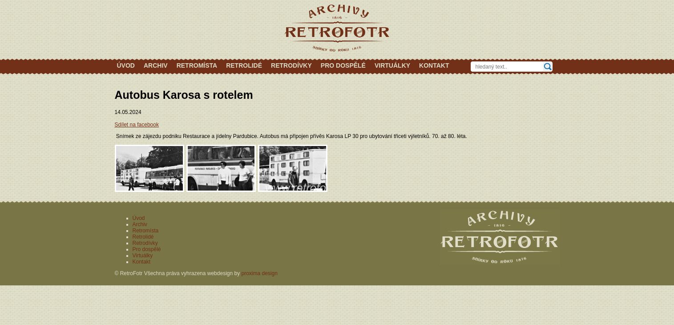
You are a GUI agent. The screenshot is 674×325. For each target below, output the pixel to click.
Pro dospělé (343, 65)
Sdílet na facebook (137, 125)
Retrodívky (291, 65)
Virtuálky (392, 65)
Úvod (126, 65)
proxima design (260, 273)
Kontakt (434, 65)
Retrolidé (244, 65)
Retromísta (197, 65)
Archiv (156, 65)
